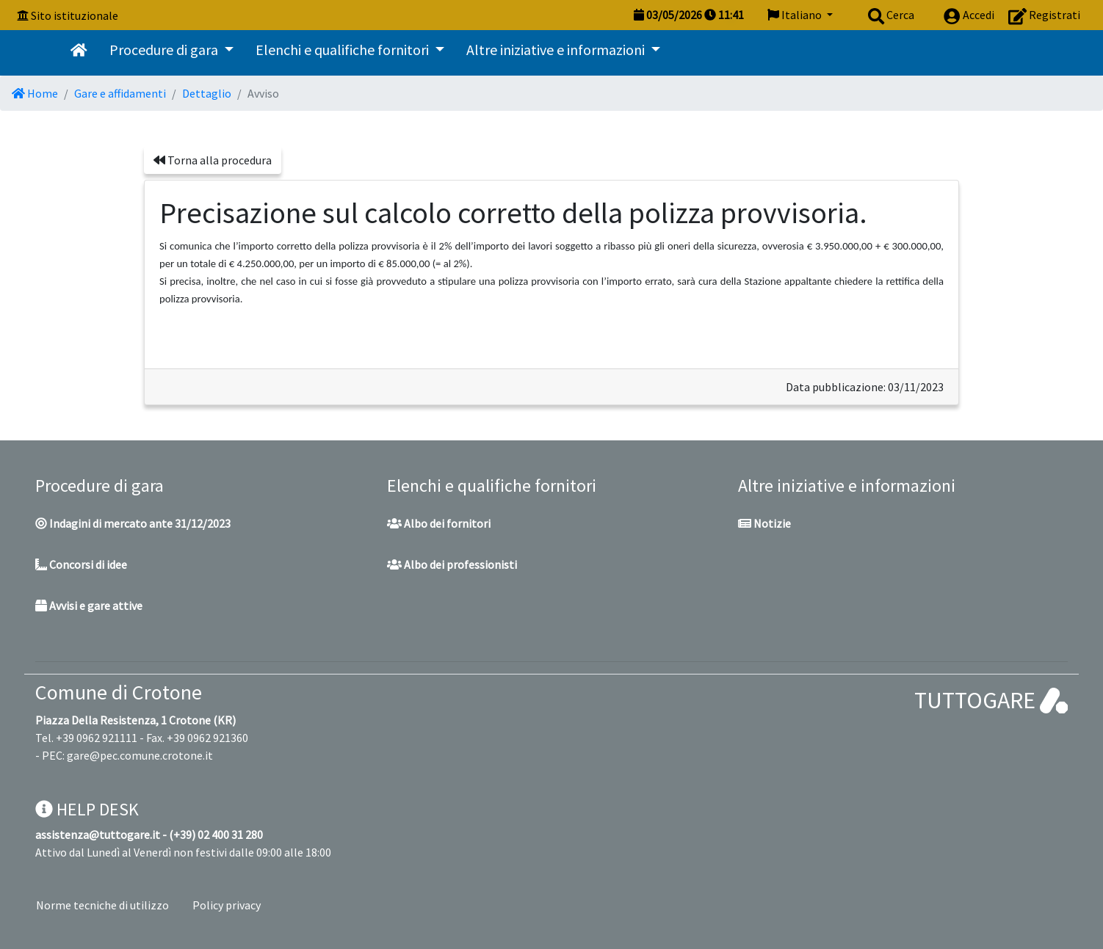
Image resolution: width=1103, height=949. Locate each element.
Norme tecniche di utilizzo (102, 905)
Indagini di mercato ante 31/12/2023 (133, 523)
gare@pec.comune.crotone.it (140, 755)
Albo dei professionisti (452, 564)
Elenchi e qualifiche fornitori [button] (344, 49)
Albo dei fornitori (439, 523)
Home (35, 93)
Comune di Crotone (118, 692)
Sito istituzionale (74, 15)
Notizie (764, 523)
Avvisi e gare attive (88, 605)
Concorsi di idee (81, 564)
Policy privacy (226, 905)
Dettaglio (206, 93)
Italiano (795, 14)
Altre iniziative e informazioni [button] (557, 49)
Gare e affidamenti (120, 93)
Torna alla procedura (212, 160)
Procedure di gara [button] (165, 49)
